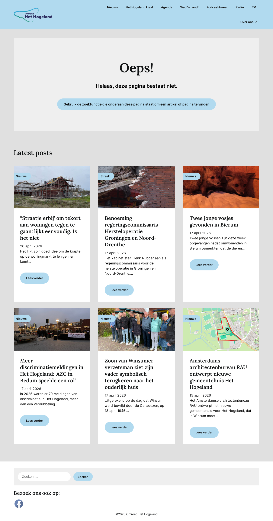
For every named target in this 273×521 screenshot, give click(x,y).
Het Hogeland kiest (139, 7)
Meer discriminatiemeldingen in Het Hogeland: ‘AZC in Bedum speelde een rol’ (51, 370)
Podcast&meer (217, 7)
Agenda (166, 7)
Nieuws (112, 7)
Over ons (247, 22)
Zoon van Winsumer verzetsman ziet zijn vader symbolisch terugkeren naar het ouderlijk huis (129, 374)
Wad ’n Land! (189, 7)
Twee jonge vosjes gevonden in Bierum (214, 221)
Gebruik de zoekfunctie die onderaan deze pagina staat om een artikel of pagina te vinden (136, 104)
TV (254, 7)
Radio (240, 7)
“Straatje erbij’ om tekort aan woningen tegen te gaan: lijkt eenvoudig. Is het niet (50, 228)
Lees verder (34, 278)
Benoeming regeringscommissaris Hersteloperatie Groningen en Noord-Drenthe (131, 231)
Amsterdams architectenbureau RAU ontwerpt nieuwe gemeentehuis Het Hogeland (218, 374)
